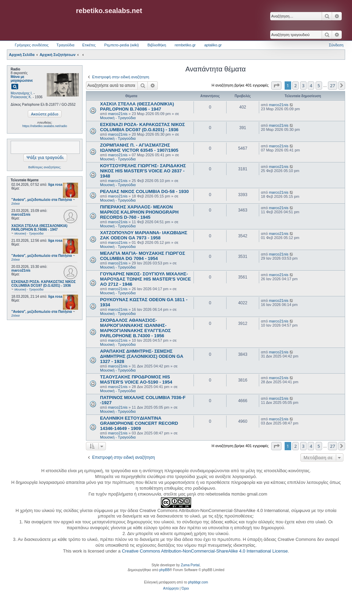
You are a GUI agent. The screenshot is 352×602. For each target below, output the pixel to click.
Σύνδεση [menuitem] (336, 45)
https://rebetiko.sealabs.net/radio (44, 126)
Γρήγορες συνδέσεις (31, 45)
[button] (276, 85)
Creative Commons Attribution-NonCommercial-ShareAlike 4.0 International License (205, 551)
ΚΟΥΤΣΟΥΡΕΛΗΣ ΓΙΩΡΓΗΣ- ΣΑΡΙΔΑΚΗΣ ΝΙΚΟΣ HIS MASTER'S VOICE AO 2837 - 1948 (143, 171)
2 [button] (295, 85)
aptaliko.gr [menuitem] (213, 45)
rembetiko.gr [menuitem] (185, 45)
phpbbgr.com (198, 582)
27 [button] (332, 85)
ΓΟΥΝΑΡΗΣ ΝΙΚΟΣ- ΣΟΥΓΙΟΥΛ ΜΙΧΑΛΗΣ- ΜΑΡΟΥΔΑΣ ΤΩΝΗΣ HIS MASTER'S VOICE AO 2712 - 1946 (145, 279)
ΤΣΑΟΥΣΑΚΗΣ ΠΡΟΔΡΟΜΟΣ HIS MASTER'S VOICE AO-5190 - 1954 (136, 379)
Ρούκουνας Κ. (21, 97)
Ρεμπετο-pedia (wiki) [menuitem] (121, 45)
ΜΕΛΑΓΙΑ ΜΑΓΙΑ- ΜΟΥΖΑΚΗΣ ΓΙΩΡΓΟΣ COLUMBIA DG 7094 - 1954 (142, 256)
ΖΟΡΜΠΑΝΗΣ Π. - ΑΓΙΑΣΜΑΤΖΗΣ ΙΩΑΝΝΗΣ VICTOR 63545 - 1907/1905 (139, 148)
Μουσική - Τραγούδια (118, 118)
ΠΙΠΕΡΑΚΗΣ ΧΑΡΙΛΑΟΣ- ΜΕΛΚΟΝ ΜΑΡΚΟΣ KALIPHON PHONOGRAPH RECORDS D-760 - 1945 (139, 212)
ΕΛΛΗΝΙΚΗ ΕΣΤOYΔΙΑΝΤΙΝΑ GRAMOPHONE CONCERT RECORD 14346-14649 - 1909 (139, 423)
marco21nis (21, 214)
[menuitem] (171, 589)
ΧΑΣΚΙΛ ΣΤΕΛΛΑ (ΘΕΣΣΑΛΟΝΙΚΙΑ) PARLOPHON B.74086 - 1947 (137, 106)
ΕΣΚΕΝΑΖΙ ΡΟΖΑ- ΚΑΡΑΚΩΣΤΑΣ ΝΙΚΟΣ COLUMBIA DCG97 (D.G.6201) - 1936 (142, 127)
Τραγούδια (65, 45)
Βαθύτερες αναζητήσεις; (44, 167)
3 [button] (303, 85)
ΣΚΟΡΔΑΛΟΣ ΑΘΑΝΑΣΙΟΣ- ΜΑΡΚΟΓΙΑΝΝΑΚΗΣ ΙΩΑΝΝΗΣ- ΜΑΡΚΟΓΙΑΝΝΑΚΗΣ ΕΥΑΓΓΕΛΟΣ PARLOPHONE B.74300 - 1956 (135, 328)
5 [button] (319, 85)
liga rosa (55, 184)
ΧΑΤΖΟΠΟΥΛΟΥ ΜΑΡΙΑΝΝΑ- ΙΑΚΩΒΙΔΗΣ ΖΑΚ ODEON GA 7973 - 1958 (143, 235)
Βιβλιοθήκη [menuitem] (156, 45)
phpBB (164, 570)
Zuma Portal (190, 565)
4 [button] (311, 85)
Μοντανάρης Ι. (22, 93)
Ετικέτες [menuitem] (89, 45)
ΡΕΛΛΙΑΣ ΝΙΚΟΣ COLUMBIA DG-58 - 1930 (144, 191)
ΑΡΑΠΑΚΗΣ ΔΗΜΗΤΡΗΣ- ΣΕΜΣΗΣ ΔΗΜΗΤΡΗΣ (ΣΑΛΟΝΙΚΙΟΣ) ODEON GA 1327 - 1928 (141, 356)
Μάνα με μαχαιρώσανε (22, 78)
